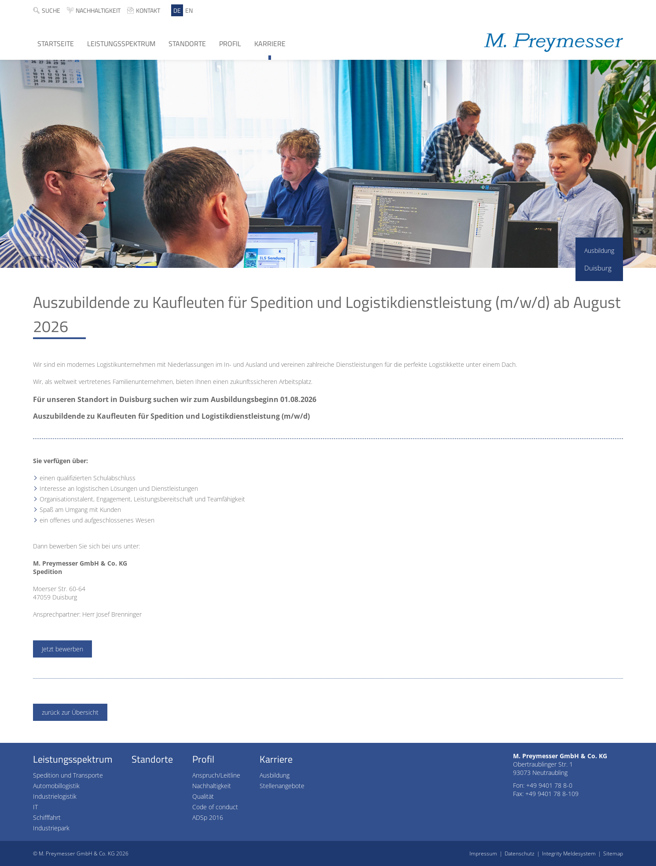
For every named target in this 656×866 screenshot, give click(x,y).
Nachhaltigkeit (98, 10)
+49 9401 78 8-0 (549, 785)
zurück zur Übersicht (70, 712)
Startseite (55, 43)
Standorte (187, 43)
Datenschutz (520, 853)
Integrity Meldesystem (569, 853)
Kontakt (148, 10)
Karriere (270, 43)
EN (189, 10)
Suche (51, 10)
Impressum (483, 853)
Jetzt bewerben (62, 649)
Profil (230, 43)
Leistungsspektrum (121, 43)
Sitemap (613, 853)
